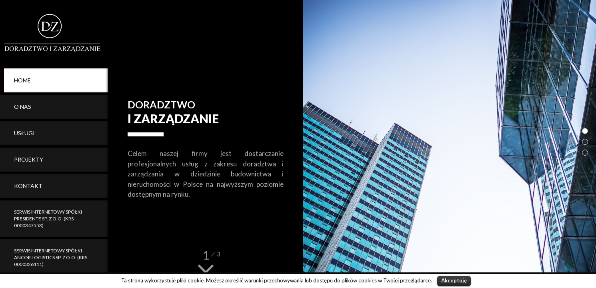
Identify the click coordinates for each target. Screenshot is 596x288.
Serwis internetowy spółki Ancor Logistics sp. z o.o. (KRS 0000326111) (50, 257)
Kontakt (28, 185)
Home (22, 80)
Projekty (28, 159)
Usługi (24, 133)
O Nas (22, 106)
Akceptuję (454, 280)
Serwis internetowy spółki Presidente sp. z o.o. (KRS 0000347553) (48, 218)
